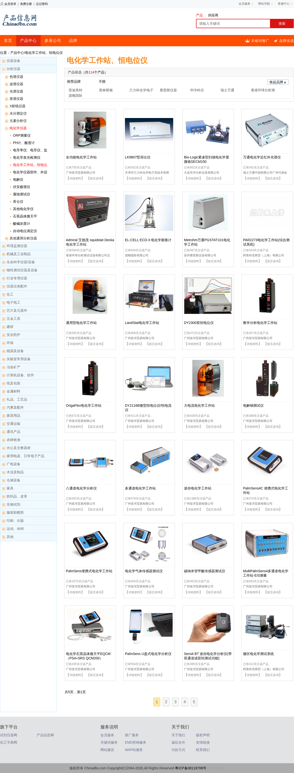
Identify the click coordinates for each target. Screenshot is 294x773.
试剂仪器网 (8, 735)
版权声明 (203, 735)
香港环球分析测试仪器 (263, 90)
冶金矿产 (13, 367)
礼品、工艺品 (17, 399)
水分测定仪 (18, 113)
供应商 (213, 15)
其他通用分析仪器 (23, 238)
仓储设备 (13, 480)
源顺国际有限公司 (136, 255)
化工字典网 (8, 742)
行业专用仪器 (17, 278)
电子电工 (13, 302)
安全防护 (13, 335)
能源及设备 (15, 351)
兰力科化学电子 (141, 90)
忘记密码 (42, 4)
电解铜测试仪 (253, 405)
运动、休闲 (15, 529)
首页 (8, 40)
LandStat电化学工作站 (142, 323)
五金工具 (13, 319)
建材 (10, 327)
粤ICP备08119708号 (190, 768)
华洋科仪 (197, 90)
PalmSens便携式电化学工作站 (89, 571)
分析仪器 (13, 69)
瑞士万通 (227, 90)
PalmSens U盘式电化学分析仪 (148, 654)
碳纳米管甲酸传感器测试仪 (204, 571)
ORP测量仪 (22, 135)
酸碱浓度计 (21, 224)
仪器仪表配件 (17, 286)
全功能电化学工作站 (81, 157)
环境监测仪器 (17, 246)
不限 (102, 81)
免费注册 (26, 4)
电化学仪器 (18, 128)
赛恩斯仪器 (168, 90)
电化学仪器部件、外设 (30, 172)
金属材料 (13, 391)
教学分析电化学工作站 (260, 323)
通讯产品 (13, 432)
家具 (10, 488)
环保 (10, 343)
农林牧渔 (13, 440)
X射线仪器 (17, 106)
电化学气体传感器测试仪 (144, 571)
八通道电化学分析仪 (81, 488)
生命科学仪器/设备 (21, 262)
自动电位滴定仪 (25, 231)
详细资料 (75, 178)
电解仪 (18, 179)
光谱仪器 (16, 91)
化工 (10, 294)
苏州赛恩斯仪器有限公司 (200, 255)
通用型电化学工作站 (81, 323)
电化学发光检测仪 (26, 157)
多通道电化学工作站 (140, 488)
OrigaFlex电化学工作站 (83, 405)
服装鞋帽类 (15, 512)
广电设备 (13, 464)
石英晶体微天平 (25, 216)
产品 (201, 15)
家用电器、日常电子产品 (25, 456)
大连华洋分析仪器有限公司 (201, 172)
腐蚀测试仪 (21, 194)
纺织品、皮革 (17, 496)
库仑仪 (18, 201)
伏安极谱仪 (21, 187)
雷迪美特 (75, 90)
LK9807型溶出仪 (137, 157)
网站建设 (107, 750)
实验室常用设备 (19, 359)
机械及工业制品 (19, 254)
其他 (10, 537)
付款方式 (178, 750)
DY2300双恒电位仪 (199, 323)
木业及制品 (15, 472)
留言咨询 (96, 178)
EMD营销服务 (135, 742)
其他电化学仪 (23, 209)
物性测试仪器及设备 (22, 270)
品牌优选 (286, 41)
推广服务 (132, 735)
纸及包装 (13, 383)
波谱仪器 (16, 84)
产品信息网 (45, 735)
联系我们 (203, 750)
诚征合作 (178, 742)
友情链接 (203, 742)
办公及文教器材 (19, 448)
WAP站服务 (134, 750)
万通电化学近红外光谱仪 (262, 157)
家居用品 (13, 415)
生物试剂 (13, 504)
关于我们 (178, 735)
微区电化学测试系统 (258, 654)
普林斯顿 (106, 90)
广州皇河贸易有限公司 (80, 172)
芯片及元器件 (17, 310)
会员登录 (10, 4)
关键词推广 (260, 41)
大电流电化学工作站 (199, 405)
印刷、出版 (15, 521)
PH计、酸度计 (24, 143)
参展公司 (53, 40)
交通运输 (13, 424)
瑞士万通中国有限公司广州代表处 (265, 172)
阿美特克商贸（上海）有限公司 (263, 255)
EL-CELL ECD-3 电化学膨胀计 (148, 240)
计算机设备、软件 (20, 375)
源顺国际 (75, 95)
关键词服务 (109, 742)
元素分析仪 (18, 121)
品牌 (73, 40)
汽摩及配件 (15, 407)
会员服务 (107, 735)
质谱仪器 (16, 99)
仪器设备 (13, 61)
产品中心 (28, 40)
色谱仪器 (16, 77)
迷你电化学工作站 (197, 488)
